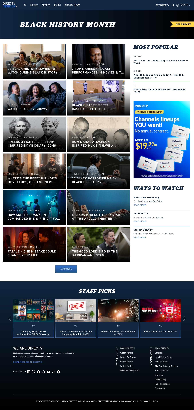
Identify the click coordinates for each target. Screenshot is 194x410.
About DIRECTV (162, 348)
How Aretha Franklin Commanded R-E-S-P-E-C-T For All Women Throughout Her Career (33, 217)
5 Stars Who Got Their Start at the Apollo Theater (97, 217)
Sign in (184, 4)
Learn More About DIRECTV (28, 362)
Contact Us (160, 388)
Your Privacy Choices (168, 366)
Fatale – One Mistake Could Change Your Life (32, 253)
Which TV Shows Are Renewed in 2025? (118, 333)
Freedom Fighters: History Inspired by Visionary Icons (32, 143)
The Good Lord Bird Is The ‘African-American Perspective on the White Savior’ (94, 253)
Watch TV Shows (128, 357)
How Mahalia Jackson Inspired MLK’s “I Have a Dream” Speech (92, 143)
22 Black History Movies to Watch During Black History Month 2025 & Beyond (32, 70)
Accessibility (160, 379)
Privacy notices (162, 370)
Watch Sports (126, 361)
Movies (34, 5)
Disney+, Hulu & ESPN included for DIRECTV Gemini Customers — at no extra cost (33, 333)
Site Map (159, 375)
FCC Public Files (162, 383)
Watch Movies (126, 352)
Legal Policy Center (164, 357)
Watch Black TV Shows (27, 109)
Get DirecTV (162, 5)
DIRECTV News (72, 5)
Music (57, 5)
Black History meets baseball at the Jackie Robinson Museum (92, 107)
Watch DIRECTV (127, 348)
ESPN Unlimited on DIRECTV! (160, 331)
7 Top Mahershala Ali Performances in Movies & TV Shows (97, 70)
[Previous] (11, 318)
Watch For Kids (127, 366)
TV (25, 5)
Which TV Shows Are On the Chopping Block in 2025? (76, 333)
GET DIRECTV (183, 24)
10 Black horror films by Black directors (94, 180)
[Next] (183, 318)
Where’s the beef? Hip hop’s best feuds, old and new (32, 180)
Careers (158, 352)
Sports (46, 5)
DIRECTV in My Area (129, 370)
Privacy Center (161, 361)
